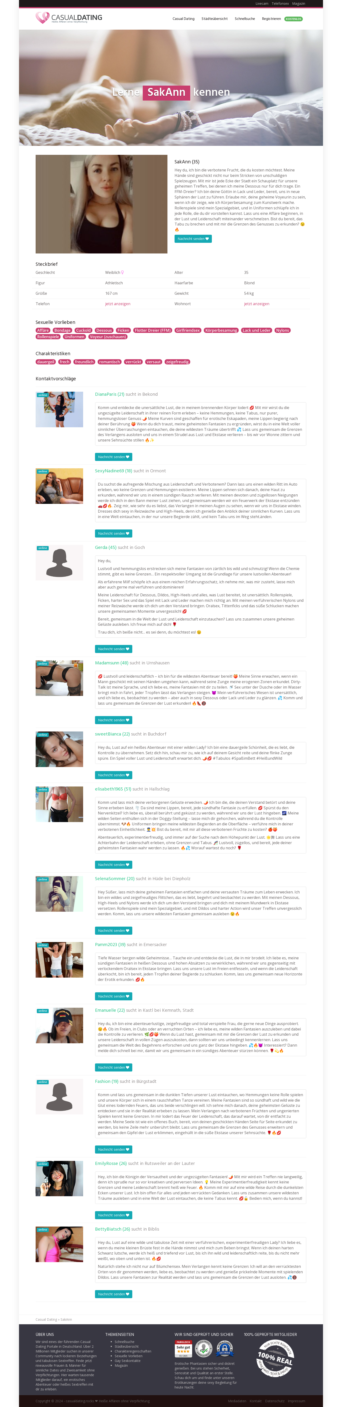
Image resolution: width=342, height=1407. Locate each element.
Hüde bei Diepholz (171, 879)
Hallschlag (159, 789)
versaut (154, 361)
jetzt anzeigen (117, 303)
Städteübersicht (215, 19)
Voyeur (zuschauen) (108, 336)
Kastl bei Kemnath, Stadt (168, 1010)
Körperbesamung (221, 330)
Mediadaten (237, 1401)
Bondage (62, 330)
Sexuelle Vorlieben (128, 1356)
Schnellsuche (245, 19)
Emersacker (155, 945)
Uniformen (74, 336)
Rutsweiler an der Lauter (170, 1164)
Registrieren (282, 19)
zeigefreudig (177, 361)
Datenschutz (275, 1401)
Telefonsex (280, 3)
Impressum (296, 1401)
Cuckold (83, 330)
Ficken (123, 330)
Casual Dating (184, 19)
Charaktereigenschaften (133, 1351)
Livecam (262, 3)
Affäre (43, 330)
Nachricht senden (193, 238)
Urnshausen (158, 663)
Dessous (104, 330)
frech (64, 361)
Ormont (158, 471)
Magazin (298, 3)
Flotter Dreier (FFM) (153, 330)
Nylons (282, 330)
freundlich (84, 361)
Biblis (153, 1229)
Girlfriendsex (188, 330)
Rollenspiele (48, 336)
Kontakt (256, 1401)
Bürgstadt (146, 1082)
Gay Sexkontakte (128, 1360)
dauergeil (45, 361)
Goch (139, 548)
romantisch (109, 361)
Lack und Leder (257, 330)
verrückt (133, 361)
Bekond (150, 394)
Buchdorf (157, 734)
